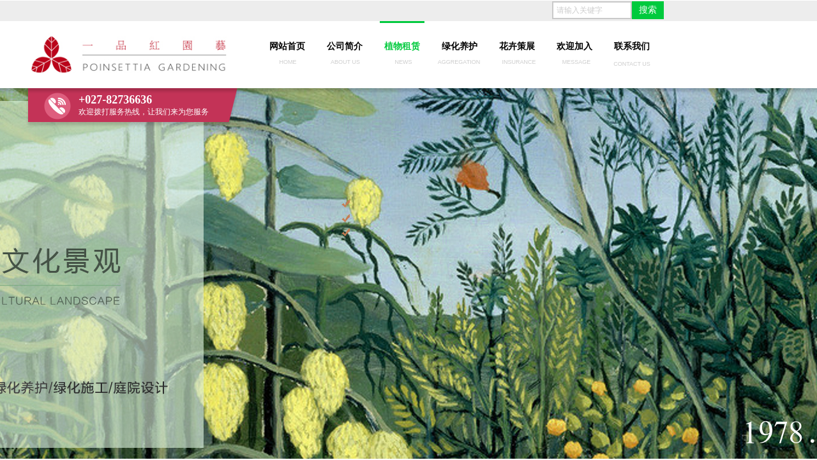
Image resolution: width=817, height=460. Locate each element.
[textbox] (592, 10)
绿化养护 (459, 46)
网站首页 (287, 46)
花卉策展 (517, 46)
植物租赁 (402, 46)
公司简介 (345, 46)
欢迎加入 (574, 46)
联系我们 (632, 46)
